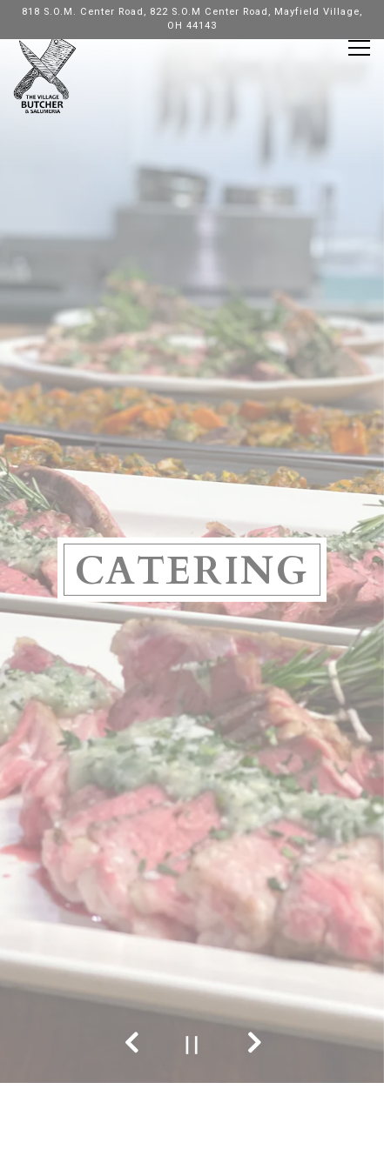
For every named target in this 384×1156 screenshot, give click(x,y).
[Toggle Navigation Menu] (359, 48)
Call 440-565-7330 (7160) (192, 1064)
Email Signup (192, 1137)
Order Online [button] (192, 1101)
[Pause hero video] (192, 1045)
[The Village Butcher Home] (45, 74)
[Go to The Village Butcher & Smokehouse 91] (192, 20)
